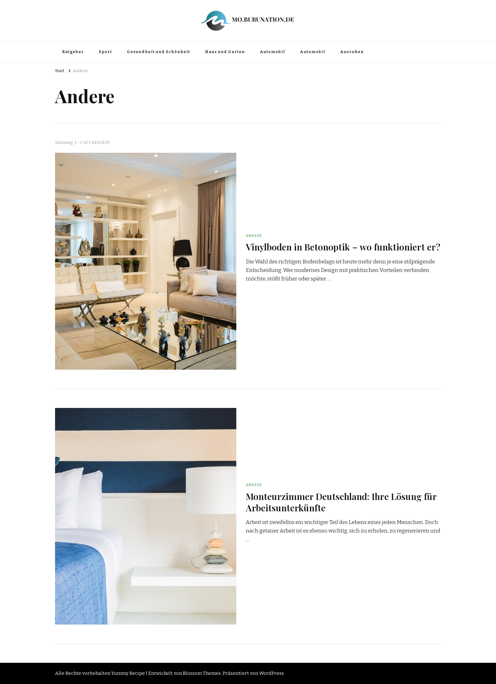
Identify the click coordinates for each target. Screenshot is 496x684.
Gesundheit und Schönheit (158, 52)
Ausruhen (352, 52)
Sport (105, 52)
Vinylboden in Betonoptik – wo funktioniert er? (343, 247)
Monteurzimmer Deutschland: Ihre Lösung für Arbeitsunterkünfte (341, 501)
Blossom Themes (202, 673)
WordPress (271, 673)
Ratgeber (73, 52)
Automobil (272, 52)
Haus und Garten (225, 52)
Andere (254, 235)
